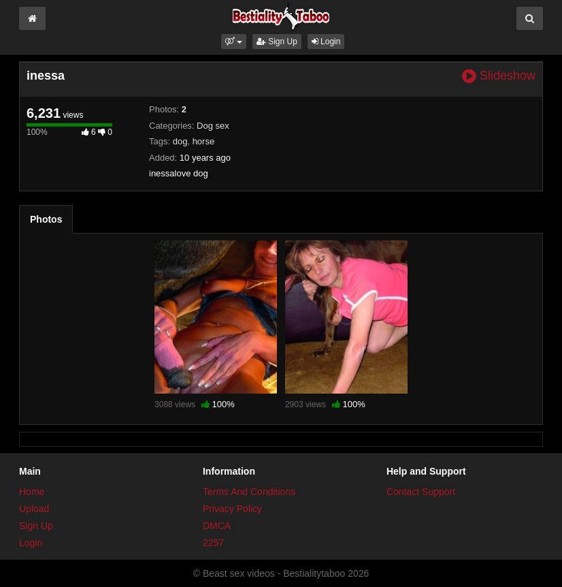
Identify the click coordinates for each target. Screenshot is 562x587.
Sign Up (277, 41)
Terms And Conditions (249, 491)
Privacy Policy (232, 508)
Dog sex (213, 126)
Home (31, 491)
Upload (34, 508)
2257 (213, 542)
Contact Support (420, 491)
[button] (233, 41)
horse (204, 141)
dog (180, 141)
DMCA (217, 525)
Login (326, 41)
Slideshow (498, 75)
